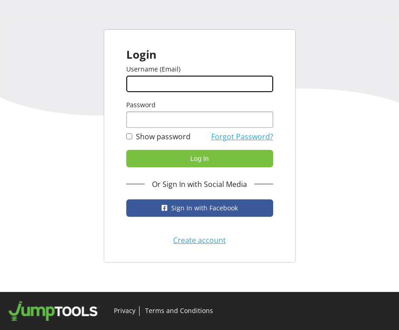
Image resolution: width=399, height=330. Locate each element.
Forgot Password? (242, 137)
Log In (199, 158)
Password (141, 104)
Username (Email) (153, 69)
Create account (199, 240)
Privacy (124, 310)
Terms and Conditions (179, 310)
